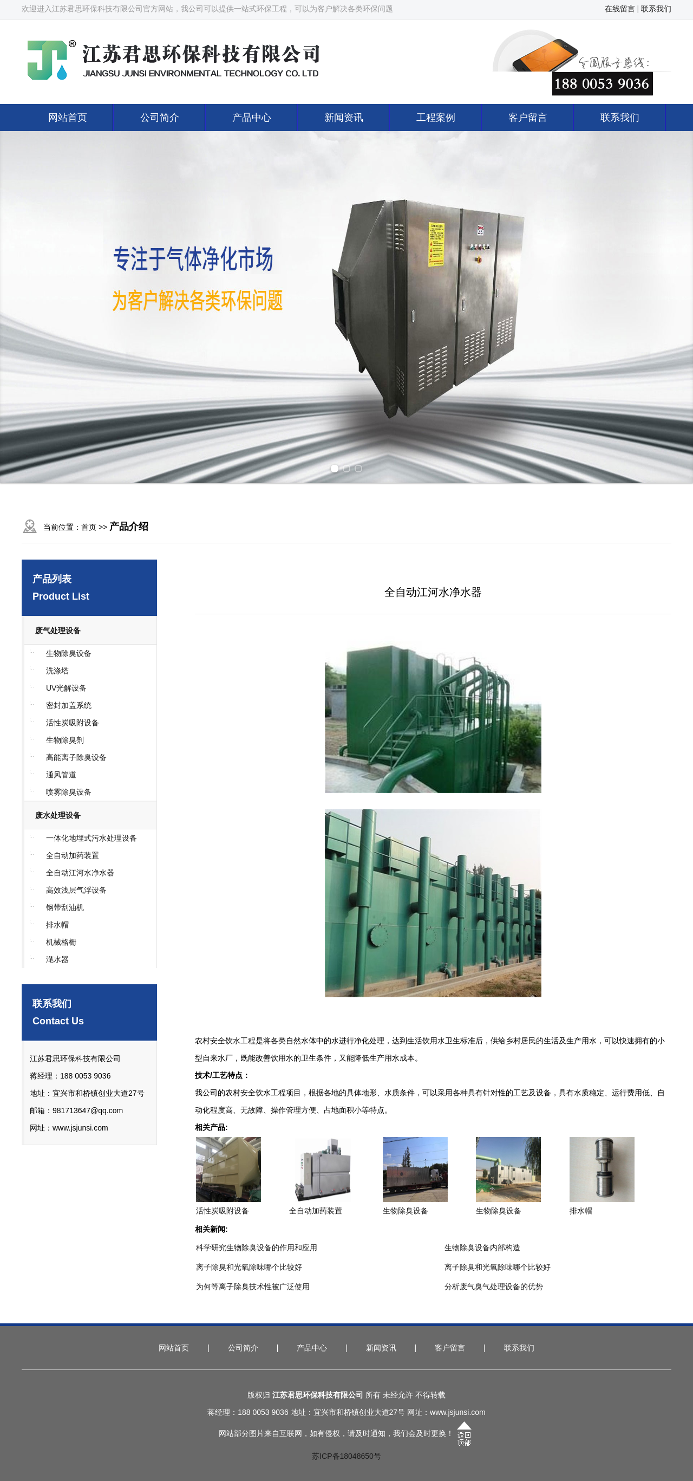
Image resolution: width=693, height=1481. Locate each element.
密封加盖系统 (68, 705)
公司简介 (159, 117)
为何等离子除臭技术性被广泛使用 (253, 1286)
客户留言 (527, 117)
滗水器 (57, 959)
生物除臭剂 (65, 740)
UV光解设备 (66, 688)
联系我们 (656, 8)
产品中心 (251, 117)
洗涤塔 (57, 670)
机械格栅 (61, 942)
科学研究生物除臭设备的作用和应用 (256, 1247)
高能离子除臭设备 (76, 757)
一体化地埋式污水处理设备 (91, 838)
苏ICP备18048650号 (346, 1456)
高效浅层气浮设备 (76, 890)
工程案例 (435, 117)
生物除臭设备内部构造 (482, 1247)
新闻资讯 (343, 117)
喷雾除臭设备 (68, 792)
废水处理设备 (58, 815)
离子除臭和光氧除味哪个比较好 (249, 1267)
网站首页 (67, 117)
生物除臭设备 (68, 653)
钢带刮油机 (65, 907)
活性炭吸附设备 (72, 722)
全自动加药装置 (72, 855)
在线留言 (620, 8)
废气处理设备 (58, 630)
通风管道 (61, 774)
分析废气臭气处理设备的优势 (493, 1286)
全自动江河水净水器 (80, 872)
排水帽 (57, 924)
